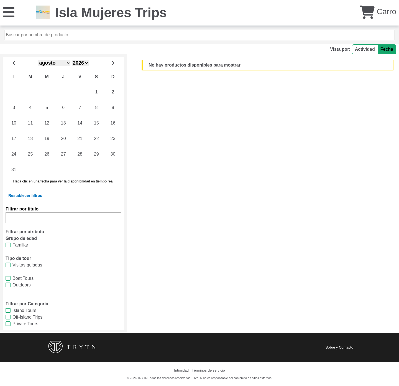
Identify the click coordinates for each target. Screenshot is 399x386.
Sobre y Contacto (339, 347)
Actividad (365, 49)
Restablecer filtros (25, 195)
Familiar (20, 245)
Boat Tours (23, 278)
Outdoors (21, 285)
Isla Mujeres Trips (111, 12)
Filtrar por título (22, 209)
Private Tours (25, 323)
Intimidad (181, 370)
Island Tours (24, 310)
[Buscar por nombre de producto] (199, 35)
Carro (378, 11)
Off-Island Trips (27, 317)
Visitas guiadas (27, 265)
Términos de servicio (208, 370)
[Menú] (8, 11)
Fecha (386, 49)
